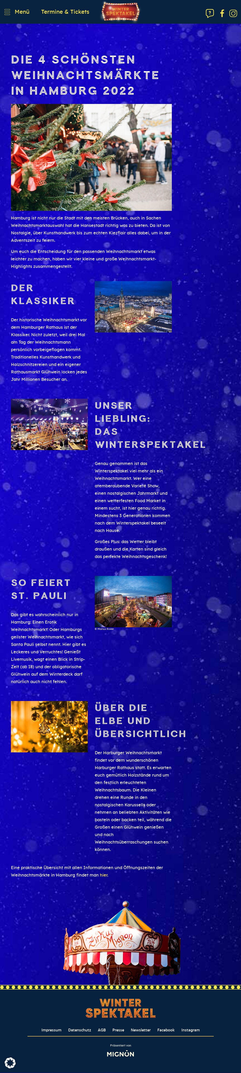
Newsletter (141, 1030)
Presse (118, 1030)
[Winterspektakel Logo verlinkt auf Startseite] (120, 12)
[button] (10, 1063)
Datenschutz (79, 1030)
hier (103, 876)
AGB (102, 1030)
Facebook (166, 1030)
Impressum (51, 1030)
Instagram (190, 1030)
